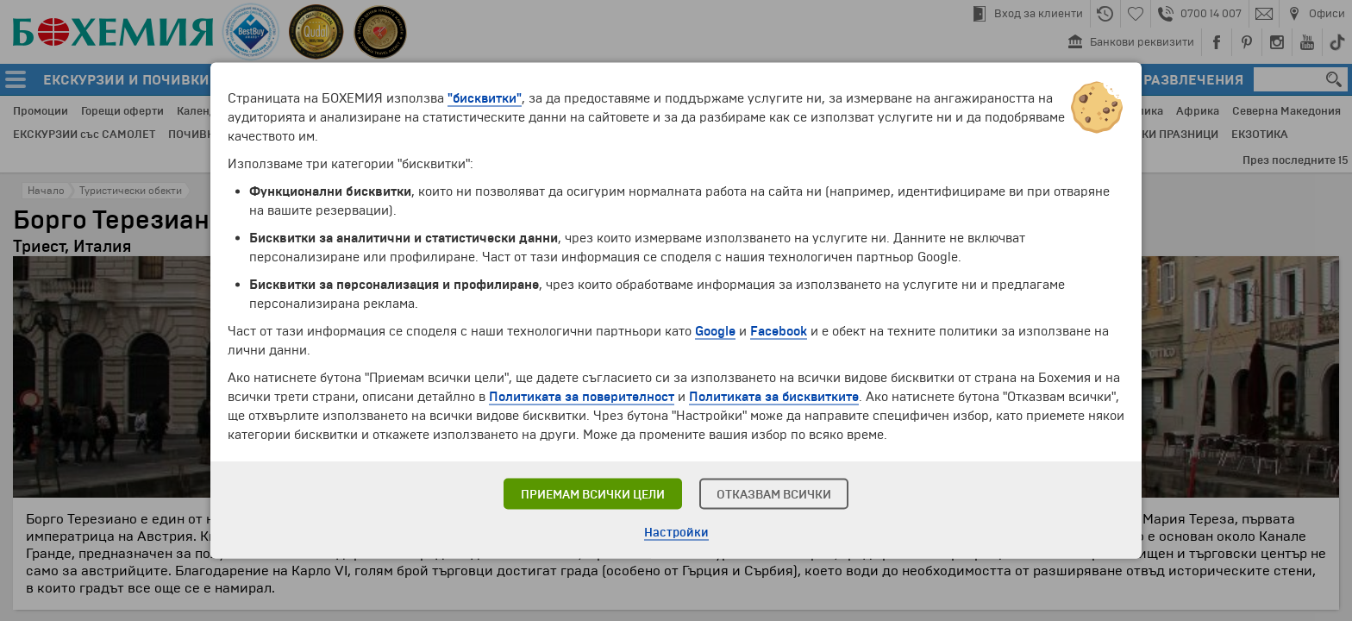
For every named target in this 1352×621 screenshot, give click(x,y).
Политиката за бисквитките (774, 397)
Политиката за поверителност (581, 397)
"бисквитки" (485, 98)
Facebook (778, 331)
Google (715, 331)
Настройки (676, 532)
